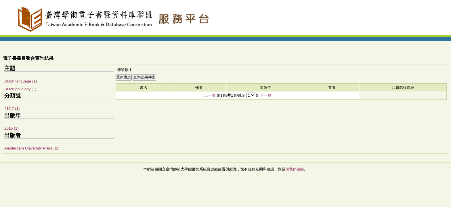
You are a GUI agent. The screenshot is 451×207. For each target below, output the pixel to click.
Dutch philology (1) (20, 89)
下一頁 (265, 95)
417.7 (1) (12, 108)
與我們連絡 (294, 169)
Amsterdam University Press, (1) (32, 148)
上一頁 (209, 95)
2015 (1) (11, 128)
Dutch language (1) (20, 81)
